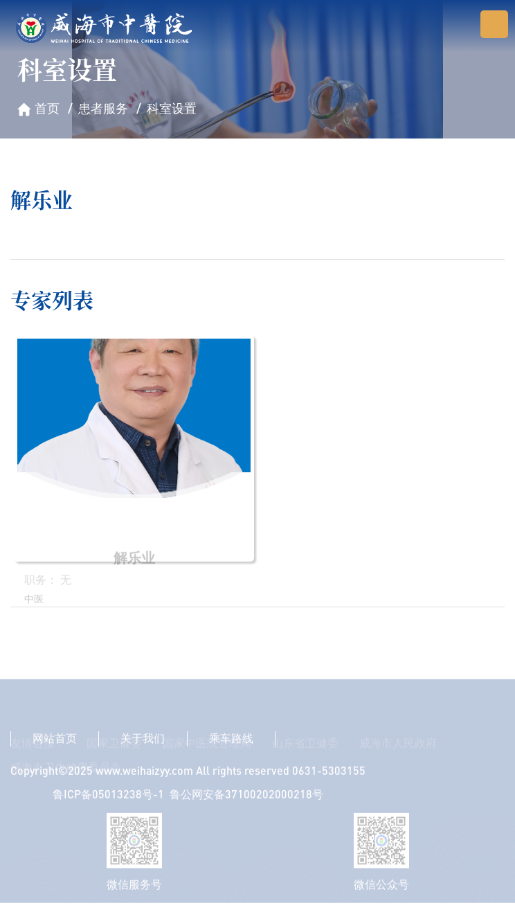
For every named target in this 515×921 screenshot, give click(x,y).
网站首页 (55, 748)
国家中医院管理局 (207, 763)
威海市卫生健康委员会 (65, 787)
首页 (47, 108)
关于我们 (142, 748)
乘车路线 (231, 748)
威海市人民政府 (398, 763)
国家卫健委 (114, 763)
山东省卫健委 (305, 763)
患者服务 (103, 108)
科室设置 (172, 108)
